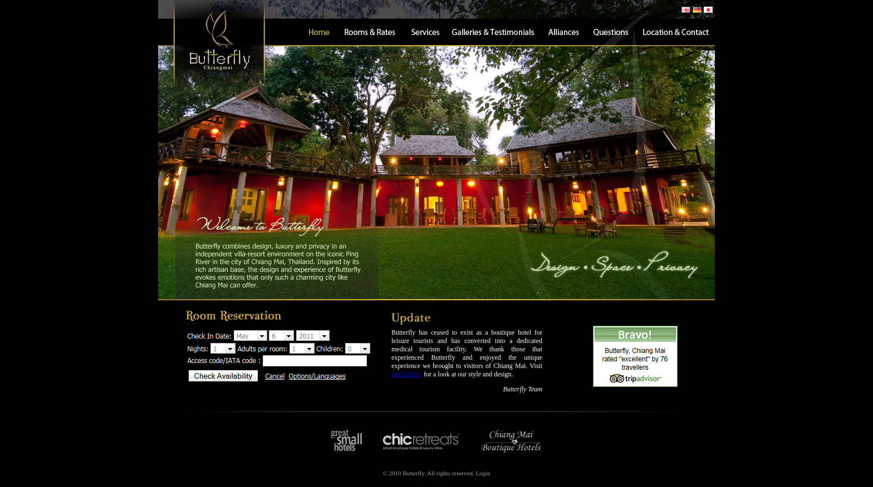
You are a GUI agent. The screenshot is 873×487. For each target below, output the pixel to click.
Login (482, 473)
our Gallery (406, 374)
